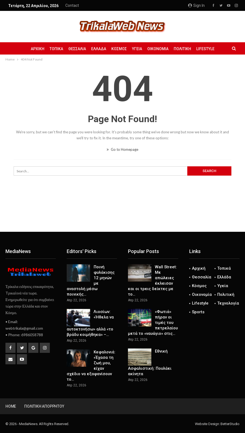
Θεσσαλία (77, 49)
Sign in (196, 5)
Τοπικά (56, 49)
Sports (198, 311)
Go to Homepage (122, 149)
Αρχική (37, 49)
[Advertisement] (122, 214)
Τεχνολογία (228, 303)
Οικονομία (158, 49)
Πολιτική (182, 49)
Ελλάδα (98, 49)
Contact (72, 5)
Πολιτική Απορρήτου (44, 406)
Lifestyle (205, 49)
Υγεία (137, 49)
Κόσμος (119, 49)
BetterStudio (230, 424)
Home (10, 406)
